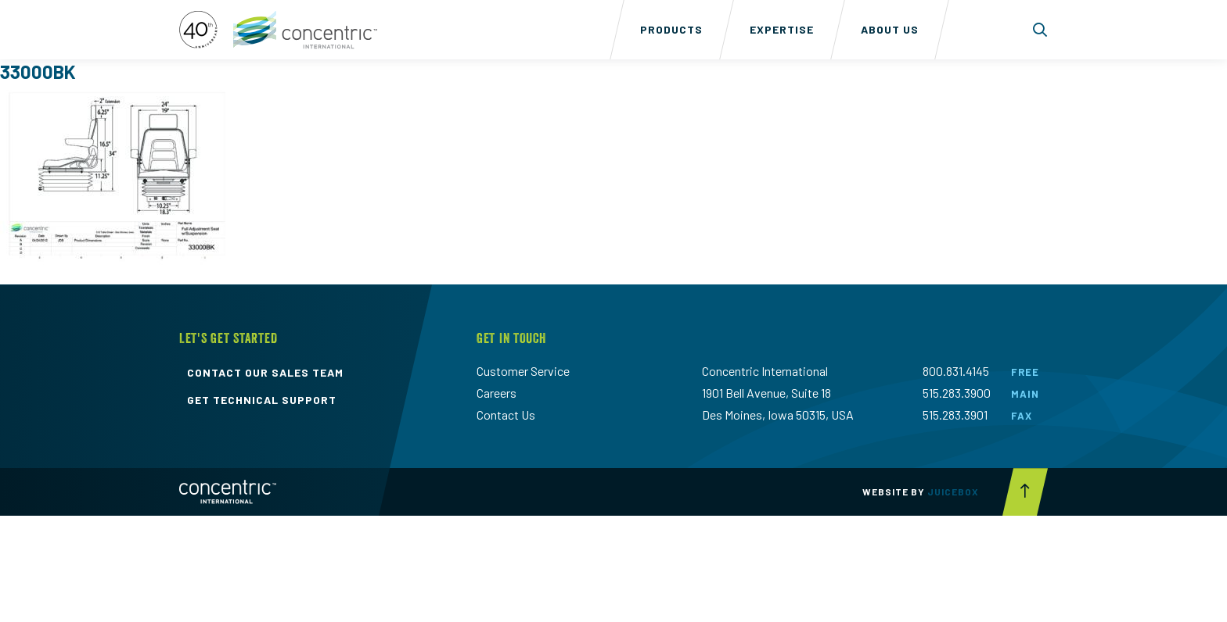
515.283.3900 (957, 392)
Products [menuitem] (671, 29)
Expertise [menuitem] (782, 29)
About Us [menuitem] (890, 29)
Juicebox (953, 491)
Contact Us (506, 414)
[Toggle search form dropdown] (1040, 30)
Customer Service (523, 370)
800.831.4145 (956, 370)
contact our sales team (265, 372)
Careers (496, 392)
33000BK (38, 71)
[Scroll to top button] (1025, 492)
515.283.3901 (955, 414)
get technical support (261, 400)
